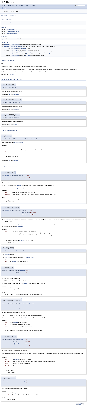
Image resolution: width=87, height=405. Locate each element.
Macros (77, 9)
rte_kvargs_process (15, 53)
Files (27, 6)
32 (9, 109)
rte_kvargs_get (14, 50)
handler (53, 53)
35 (9, 124)
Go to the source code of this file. (8, 15)
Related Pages (11, 5)
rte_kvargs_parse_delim (16, 46)
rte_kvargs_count (15, 55)
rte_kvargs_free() (20, 188)
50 (9, 160)
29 (9, 94)
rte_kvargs (7, 23)
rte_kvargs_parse (15, 44)
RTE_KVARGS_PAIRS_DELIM (12, 31)
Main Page (4, 5)
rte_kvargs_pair (8, 22)
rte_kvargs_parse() (30, 257)
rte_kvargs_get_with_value (17, 52)
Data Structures (20, 6)
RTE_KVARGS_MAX (10, 29)
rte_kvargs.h (11, 74)
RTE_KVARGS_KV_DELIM (11, 33)
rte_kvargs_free (14, 48)
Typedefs (81, 9)
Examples (33, 5)
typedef (3, 38)
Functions (85, 9)
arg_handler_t (11, 38)
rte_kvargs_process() (19, 142)
